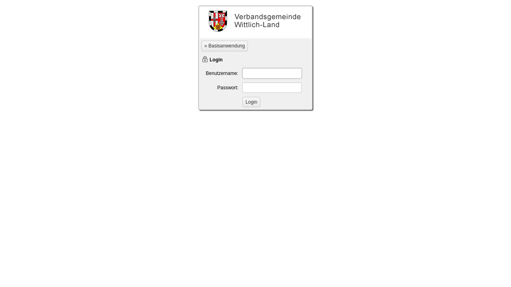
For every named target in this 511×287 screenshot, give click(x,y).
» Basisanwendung (224, 46)
